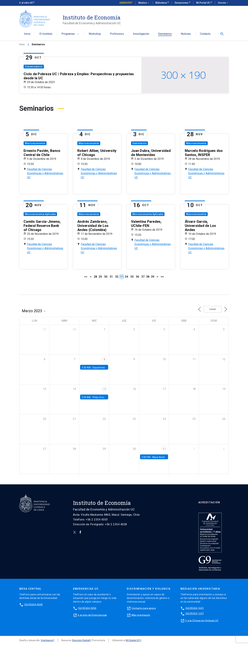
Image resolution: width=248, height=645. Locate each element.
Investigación (141, 34)
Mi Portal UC (203, 2)
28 (95, 276)
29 (100, 276)
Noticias (186, 34)
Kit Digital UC (133, 640)
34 (126, 276)
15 (104, 389)
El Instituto (45, 34)
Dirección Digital (80, 640)
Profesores (117, 34)
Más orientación (141, 615)
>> (162, 276)
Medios (144, 2)
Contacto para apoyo (144, 608)
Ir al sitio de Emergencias (92, 615)
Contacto (205, 34)
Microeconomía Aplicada (40, 214)
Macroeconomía (35, 143)
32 (116, 276)
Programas (70, 34)
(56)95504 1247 (194, 613)
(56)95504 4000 (33, 604)
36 (137, 276)
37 (142, 276)
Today (212, 309)
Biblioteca (161, 2)
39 (152, 276)
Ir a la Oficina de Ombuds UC (201, 620)
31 (111, 276)
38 (147, 276)
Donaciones (182, 2)
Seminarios (165, 34)
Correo (223, 2)
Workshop (95, 34)
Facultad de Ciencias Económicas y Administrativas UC (45, 173)
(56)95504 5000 (87, 608)
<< (85, 276)
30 (105, 276)
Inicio (27, 34)
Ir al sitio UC (26, 2)
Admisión (125, 2)
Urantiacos (47, 640)
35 (131, 276)
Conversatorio (34, 66)
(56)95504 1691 (194, 608)
